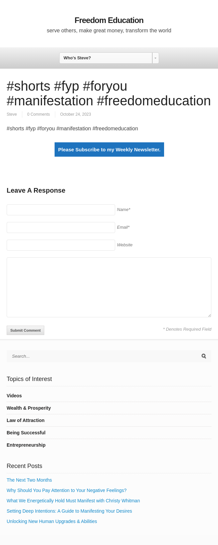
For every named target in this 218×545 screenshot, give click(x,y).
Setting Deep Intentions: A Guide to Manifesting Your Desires (69, 511)
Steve (12, 114)
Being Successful (26, 432)
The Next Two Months (29, 480)
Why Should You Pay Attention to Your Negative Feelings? (66, 490)
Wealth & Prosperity (29, 408)
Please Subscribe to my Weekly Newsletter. (109, 149)
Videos (14, 395)
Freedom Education (109, 20)
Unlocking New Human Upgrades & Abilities (52, 521)
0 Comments (38, 114)
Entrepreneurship (26, 445)
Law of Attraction (26, 420)
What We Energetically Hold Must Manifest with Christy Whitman (73, 500)
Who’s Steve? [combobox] (77, 58)
